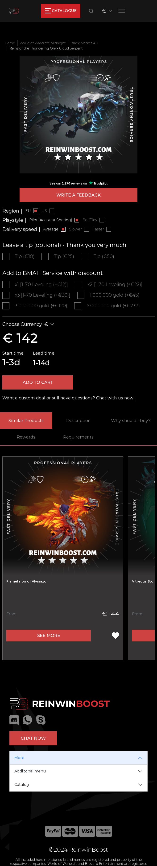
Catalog (21, 784)
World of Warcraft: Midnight (43, 43)
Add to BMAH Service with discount (52, 273)
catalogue (61, 10)
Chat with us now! (115, 398)
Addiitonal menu (30, 771)
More (19, 757)
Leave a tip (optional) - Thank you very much (64, 245)
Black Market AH (84, 43)
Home (10, 43)
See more (48, 635)
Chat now (33, 738)
